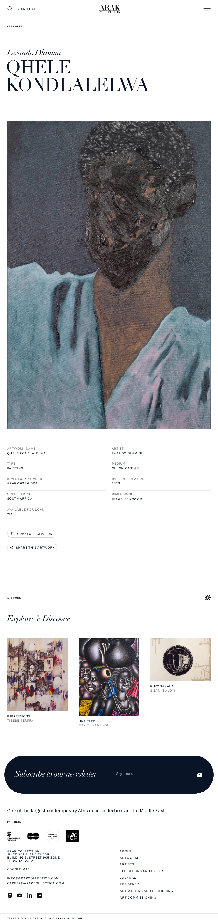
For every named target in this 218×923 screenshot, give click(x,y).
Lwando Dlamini (127, 453)
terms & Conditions (23, 918)
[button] (207, 9)
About (126, 851)
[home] (109, 9)
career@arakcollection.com (35, 883)
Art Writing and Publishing (146, 890)
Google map (18, 869)
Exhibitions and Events (142, 871)
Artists (127, 864)
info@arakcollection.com (33, 878)
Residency (129, 884)
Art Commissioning (138, 897)
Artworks (15, 26)
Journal (128, 877)
